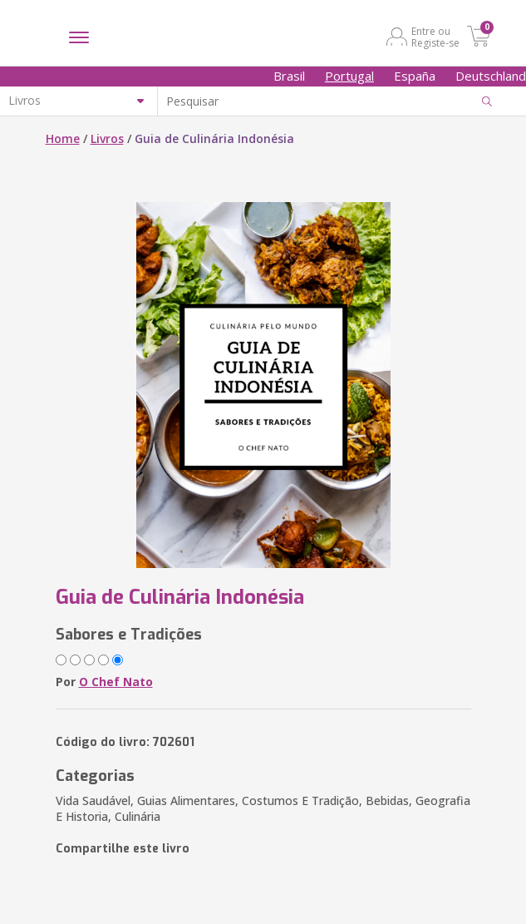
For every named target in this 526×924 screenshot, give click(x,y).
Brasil (289, 75)
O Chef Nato (116, 681)
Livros (107, 138)
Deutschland (490, 75)
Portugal (349, 75)
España (414, 75)
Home (63, 138)
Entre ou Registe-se (435, 36)
